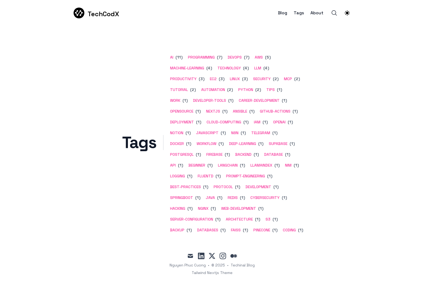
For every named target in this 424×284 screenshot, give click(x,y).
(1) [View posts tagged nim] (296, 165)
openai (279, 122)
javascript (207, 132)
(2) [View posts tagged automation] (229, 89)
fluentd (205, 176)
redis (233, 197)
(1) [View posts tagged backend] (256, 154)
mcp (288, 78)
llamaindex (261, 165)
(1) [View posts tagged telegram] (274, 132)
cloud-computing (224, 122)
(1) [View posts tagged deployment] (198, 122)
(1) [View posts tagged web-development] (260, 208)
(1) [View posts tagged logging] (189, 176)
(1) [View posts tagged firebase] (227, 154)
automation (213, 89)
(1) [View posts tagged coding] (300, 230)
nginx (203, 208)
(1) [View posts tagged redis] (242, 197)
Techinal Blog (243, 265)
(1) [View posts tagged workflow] (220, 143)
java (210, 197)
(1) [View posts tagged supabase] (292, 143)
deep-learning (242, 143)
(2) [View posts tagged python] (257, 89)
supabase (278, 143)
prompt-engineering (245, 176)
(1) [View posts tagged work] (184, 100)
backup (177, 230)
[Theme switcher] (347, 13)
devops (235, 57)
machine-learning (187, 68)
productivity (183, 78)
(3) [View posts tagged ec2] (221, 78)
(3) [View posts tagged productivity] (201, 78)
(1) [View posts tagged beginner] (209, 165)
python (245, 89)
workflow (206, 143)
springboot (181, 197)
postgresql (182, 154)
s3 (268, 219)
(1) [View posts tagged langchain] (242, 165)
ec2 (213, 78)
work (175, 100)
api (173, 165)
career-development (259, 100)
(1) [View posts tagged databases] (222, 230)
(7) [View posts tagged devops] (246, 57)
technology (229, 68)
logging (177, 176)
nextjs (213, 111)
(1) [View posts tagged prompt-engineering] (269, 176)
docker (177, 143)
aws (259, 57)
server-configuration (191, 219)
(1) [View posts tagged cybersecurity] (284, 197)
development (258, 186)
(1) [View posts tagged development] (275, 186)
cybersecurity (265, 197)
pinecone (261, 230)
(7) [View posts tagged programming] (219, 57)
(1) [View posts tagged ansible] (251, 111)
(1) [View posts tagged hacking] (189, 208)
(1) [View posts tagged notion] (187, 132)
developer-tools (209, 100)
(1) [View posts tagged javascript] (223, 132)
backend (243, 154)
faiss (236, 230)
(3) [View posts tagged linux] (244, 78)
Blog (282, 13)
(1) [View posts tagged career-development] (284, 100)
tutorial (179, 89)
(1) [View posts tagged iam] (264, 122)
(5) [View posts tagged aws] (267, 57)
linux (235, 78)
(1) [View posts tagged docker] (188, 143)
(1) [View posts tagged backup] (189, 230)
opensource (181, 111)
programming (201, 57)
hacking (177, 208)
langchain (228, 165)
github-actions (275, 111)
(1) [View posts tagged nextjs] (224, 111)
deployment (182, 122)
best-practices (185, 186)
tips (270, 89)
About (316, 13)
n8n (235, 132)
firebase (214, 154)
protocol (223, 186)
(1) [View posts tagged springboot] (197, 197)
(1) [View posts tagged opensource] (197, 111)
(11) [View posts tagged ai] (178, 57)
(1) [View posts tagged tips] (279, 89)
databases (207, 230)
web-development (238, 208)
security (262, 78)
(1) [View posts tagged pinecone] (274, 230)
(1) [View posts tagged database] (287, 154)
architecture (239, 219)
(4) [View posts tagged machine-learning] (208, 68)
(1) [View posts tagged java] (219, 197)
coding (289, 230)
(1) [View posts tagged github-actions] (295, 111)
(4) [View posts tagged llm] (265, 68)
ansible (240, 111)
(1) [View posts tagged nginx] (213, 208)
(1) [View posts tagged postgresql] (198, 154)
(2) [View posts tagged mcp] (296, 78)
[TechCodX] (96, 13)
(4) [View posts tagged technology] (245, 68)
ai (171, 57)
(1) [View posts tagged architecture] (257, 219)
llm (257, 68)
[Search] (334, 13)
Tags (299, 13)
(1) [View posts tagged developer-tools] (230, 100)
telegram (260, 132)
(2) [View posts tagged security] (275, 78)
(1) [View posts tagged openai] (290, 122)
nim (288, 165)
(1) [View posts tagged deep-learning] (260, 143)
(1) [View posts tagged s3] (274, 219)
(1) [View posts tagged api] (180, 165)
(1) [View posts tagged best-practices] (205, 186)
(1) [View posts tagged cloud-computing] (245, 122)
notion (176, 132)
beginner (196, 165)
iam (257, 122)
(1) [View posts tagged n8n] (243, 132)
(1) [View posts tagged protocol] (237, 186)
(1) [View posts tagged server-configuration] (217, 219)
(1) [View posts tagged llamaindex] (276, 165)
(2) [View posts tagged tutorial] (192, 89)
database (273, 154)
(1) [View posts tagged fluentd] (217, 176)
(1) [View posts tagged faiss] (245, 230)
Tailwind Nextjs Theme (212, 272)
